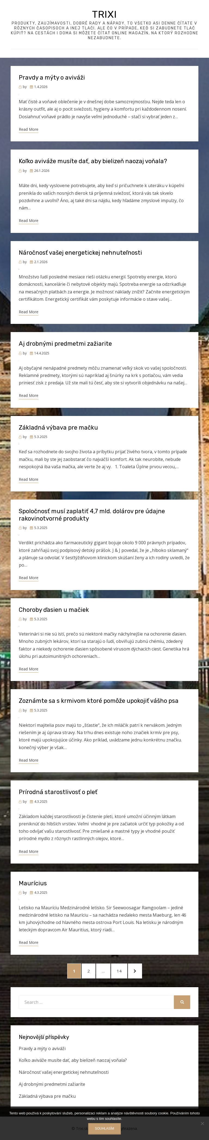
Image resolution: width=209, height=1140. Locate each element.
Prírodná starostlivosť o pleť (58, 792)
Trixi (104, 14)
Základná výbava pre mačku (58, 427)
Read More (28, 129)
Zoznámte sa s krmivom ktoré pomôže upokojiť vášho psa (99, 700)
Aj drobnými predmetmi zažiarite (65, 343)
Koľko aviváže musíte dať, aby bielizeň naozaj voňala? (93, 161)
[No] (202, 1123)
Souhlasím (104, 1128)
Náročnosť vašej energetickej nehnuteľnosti (80, 252)
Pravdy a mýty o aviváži (52, 77)
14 (121, 970)
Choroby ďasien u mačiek (54, 609)
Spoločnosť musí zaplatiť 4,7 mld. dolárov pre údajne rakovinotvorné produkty (92, 514)
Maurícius (33, 883)
